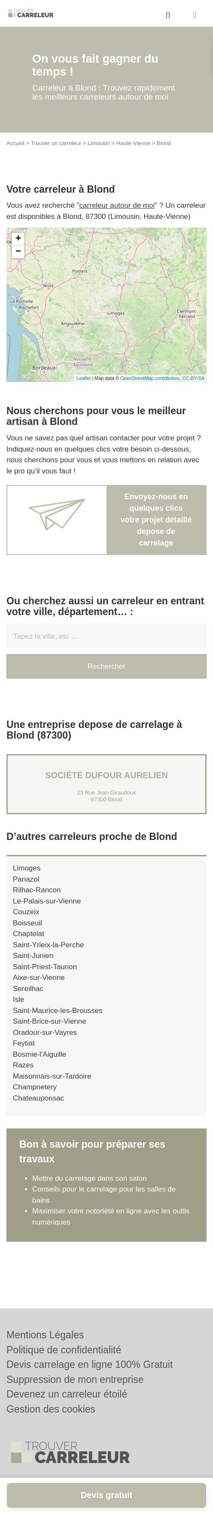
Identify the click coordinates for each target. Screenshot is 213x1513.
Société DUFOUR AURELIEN (106, 775)
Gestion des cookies (50, 1409)
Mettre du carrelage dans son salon (89, 1178)
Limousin (99, 143)
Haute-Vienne (133, 143)
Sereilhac (28, 989)
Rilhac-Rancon (37, 890)
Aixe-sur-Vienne (39, 977)
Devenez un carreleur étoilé (66, 1394)
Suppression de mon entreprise (75, 1379)
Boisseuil (27, 923)
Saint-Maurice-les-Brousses (58, 1011)
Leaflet (83, 378)
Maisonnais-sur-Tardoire (52, 1076)
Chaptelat (28, 934)
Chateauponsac (38, 1098)
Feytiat (24, 1043)
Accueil (15, 143)
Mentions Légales (45, 1334)
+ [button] (18, 239)
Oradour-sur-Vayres (45, 1032)
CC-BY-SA (193, 378)
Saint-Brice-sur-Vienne (49, 1021)
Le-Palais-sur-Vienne (47, 901)
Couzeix (26, 912)
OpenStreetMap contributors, (151, 378)
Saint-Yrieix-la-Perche (48, 945)
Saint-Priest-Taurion (45, 967)
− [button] (18, 252)
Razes (23, 1065)
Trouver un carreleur (56, 143)
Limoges (26, 868)
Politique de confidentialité (63, 1349)
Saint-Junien (33, 956)
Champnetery (35, 1087)
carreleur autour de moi (117, 205)
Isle (18, 999)
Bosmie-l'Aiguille (39, 1054)
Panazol (26, 879)
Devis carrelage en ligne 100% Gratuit (89, 1364)
